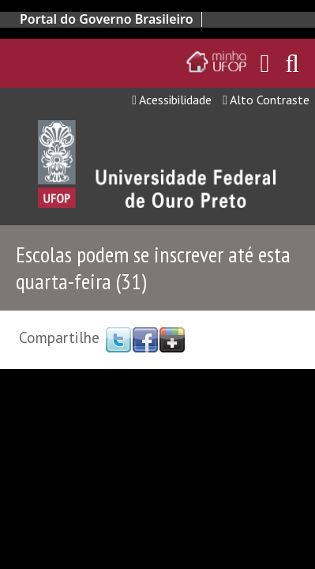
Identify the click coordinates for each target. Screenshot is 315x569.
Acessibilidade (172, 99)
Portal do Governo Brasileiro (106, 19)
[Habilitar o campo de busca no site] (292, 67)
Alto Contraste (266, 99)
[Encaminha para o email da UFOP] (265, 63)
